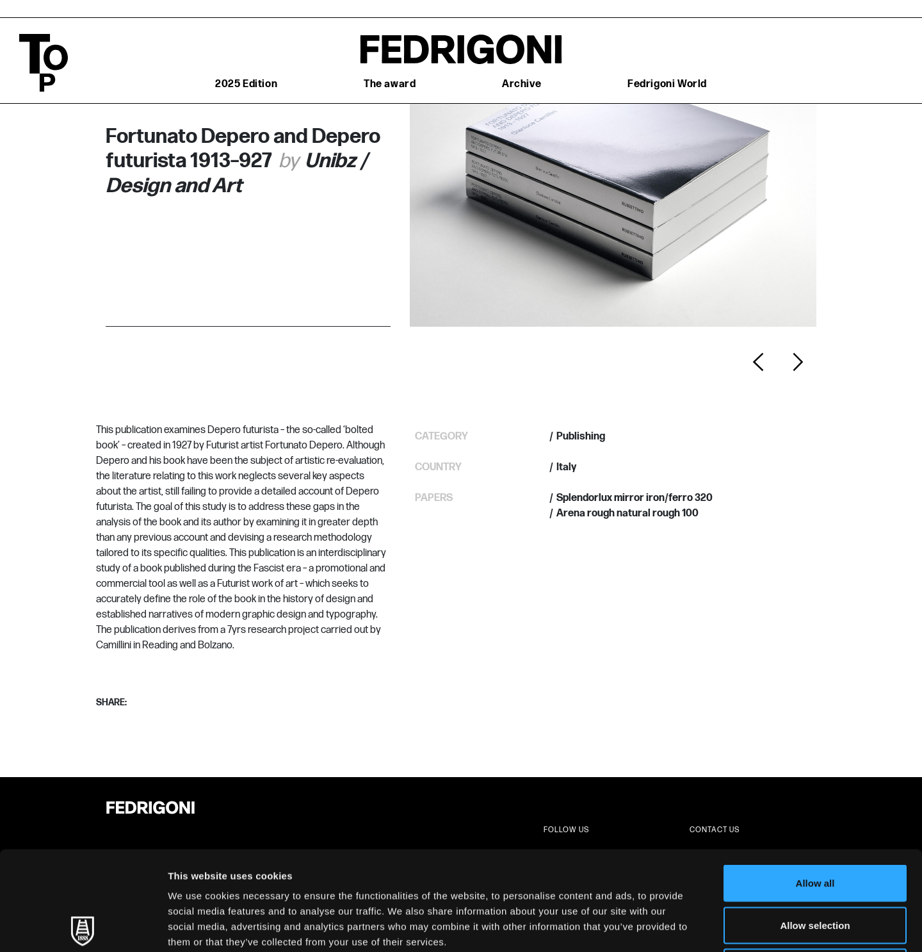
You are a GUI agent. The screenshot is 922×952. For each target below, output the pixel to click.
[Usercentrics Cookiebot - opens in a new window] (83, 927)
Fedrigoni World (667, 84)
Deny (815, 867)
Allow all (815, 783)
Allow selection (815, 826)
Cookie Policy (585, 858)
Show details (672, 926)
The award (390, 84)
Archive (521, 84)
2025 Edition (246, 84)
